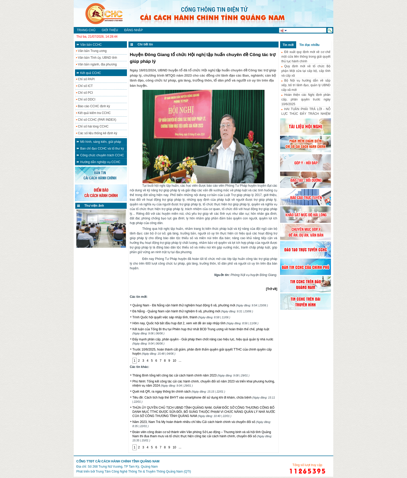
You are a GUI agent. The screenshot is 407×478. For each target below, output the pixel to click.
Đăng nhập (133, 30)
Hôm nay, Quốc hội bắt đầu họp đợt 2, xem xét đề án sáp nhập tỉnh (195, 323)
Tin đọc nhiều (309, 45)
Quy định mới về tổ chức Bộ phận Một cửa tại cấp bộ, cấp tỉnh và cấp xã (305, 70)
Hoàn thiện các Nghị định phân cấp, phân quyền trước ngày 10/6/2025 (305, 99)
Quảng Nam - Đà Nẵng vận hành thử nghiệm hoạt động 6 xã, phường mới (200, 305)
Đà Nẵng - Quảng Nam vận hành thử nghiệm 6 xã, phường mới (192, 311)
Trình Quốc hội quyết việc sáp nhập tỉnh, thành (181, 317)
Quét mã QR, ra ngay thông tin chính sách (178, 391)
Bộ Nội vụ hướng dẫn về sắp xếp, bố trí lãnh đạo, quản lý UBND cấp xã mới (305, 85)
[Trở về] (271, 289)
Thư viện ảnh (94, 205)
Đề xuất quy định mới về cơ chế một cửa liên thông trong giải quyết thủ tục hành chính (305, 56)
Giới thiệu (110, 30)
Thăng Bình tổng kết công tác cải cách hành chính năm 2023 (190, 375)
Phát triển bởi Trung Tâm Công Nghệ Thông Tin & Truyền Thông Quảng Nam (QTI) (133, 471)
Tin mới (288, 45)
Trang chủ (86, 30)
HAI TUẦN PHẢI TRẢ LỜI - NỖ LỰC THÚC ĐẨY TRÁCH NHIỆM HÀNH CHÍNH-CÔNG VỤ (305, 113)
